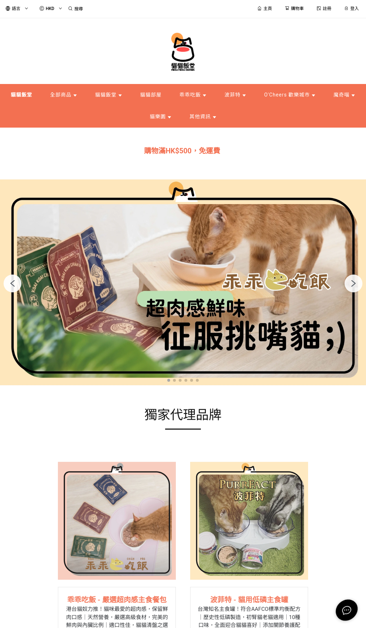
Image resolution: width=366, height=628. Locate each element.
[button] (168, 380)
